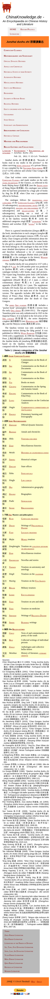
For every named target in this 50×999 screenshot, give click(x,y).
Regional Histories (11, 104)
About (39, 981)
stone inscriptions (10, 183)
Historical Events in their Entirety (18, 72)
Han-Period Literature (13, 939)
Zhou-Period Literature (14, 935)
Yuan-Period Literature (14, 955)
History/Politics (27, 29)
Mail (33, 981)
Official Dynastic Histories (14, 61)
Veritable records (29, 439)
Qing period (16, 310)
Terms (7, 931)
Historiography (20, 151)
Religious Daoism (38, 615)
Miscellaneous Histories (13, 83)
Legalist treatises (29, 532)
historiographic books (28, 205)
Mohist (24, 539)
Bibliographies (27, 508)
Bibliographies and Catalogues (16, 131)
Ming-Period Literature (14, 959)
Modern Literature (12, 971)
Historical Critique (11, 136)
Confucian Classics (12, 50)
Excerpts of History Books (14, 99)
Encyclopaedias (28, 595)
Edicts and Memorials (12, 88)
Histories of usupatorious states (35, 452)
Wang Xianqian (28, 333)
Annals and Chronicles (13, 67)
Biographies (8, 93)
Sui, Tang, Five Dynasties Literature (19, 947)
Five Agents (40, 581)
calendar (39, 574)
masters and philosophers (27, 208)
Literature (14, 34)
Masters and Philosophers (16, 141)
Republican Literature (13, 967)
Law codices (26, 480)
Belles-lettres (18, 629)
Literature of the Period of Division (19, 943)
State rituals (27, 473)
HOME (13, 29)
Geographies (8, 115)
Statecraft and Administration (16, 125)
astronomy (36, 221)
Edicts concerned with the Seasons (17, 109)
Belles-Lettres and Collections (18, 147)
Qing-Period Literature (14, 963)
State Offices (9, 120)
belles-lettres (28, 211)
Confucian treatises (29, 518)
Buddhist (25, 622)
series (11, 305)
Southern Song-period (32, 168)
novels (31, 224)
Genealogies (26, 501)
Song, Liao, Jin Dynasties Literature (19, 951)
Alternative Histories (12, 77)
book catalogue (23, 165)
